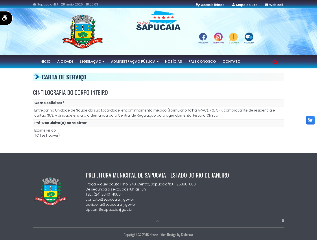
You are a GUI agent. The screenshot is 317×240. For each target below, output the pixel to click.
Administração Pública (134, 61)
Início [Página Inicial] (45, 61)
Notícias (173, 61)
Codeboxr (187, 234)
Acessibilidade (212, 5)
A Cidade (65, 61)
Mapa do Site (246, 5)
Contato (231, 61)
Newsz (154, 234)
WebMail (276, 5)
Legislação (92, 61)
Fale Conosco (202, 61)
